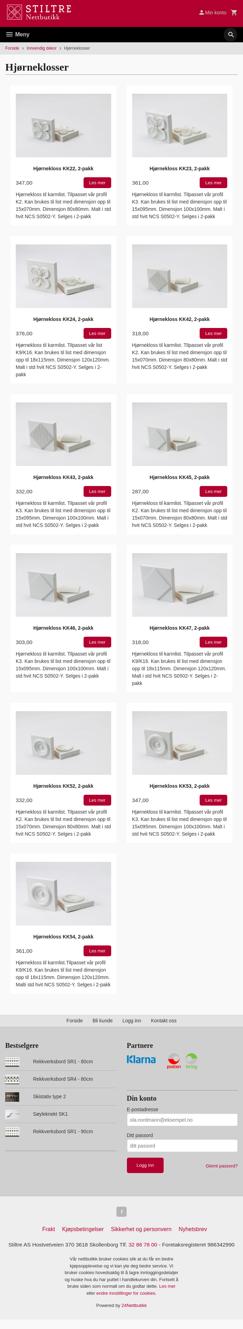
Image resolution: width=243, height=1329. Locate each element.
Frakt (48, 1230)
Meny (17, 34)
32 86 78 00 (158, 1246)
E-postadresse (142, 1109)
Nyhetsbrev (193, 1230)
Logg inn (131, 1020)
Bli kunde (103, 1020)
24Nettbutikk (134, 1315)
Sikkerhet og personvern (141, 1230)
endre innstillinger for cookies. (127, 1302)
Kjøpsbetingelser (83, 1230)
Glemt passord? (222, 1166)
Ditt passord (140, 1135)
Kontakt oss (164, 1020)
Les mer (167, 1296)
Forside (12, 48)
